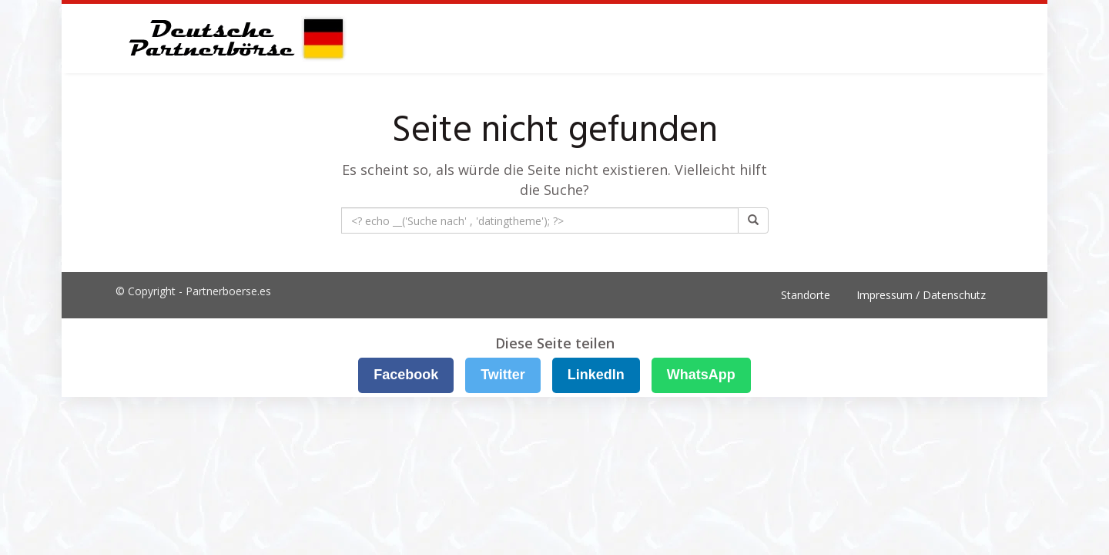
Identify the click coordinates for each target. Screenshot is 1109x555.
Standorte (805, 295)
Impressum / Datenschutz (921, 295)
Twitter (503, 374)
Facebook (406, 374)
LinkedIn (596, 374)
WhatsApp (701, 374)
